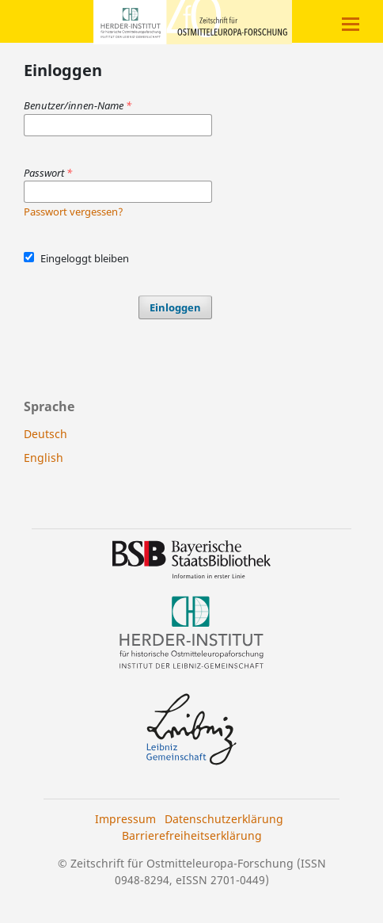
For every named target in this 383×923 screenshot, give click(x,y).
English (43, 457)
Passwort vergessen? (73, 211)
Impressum (125, 818)
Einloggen (175, 307)
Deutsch (45, 433)
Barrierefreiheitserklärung (192, 835)
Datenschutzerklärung (224, 818)
